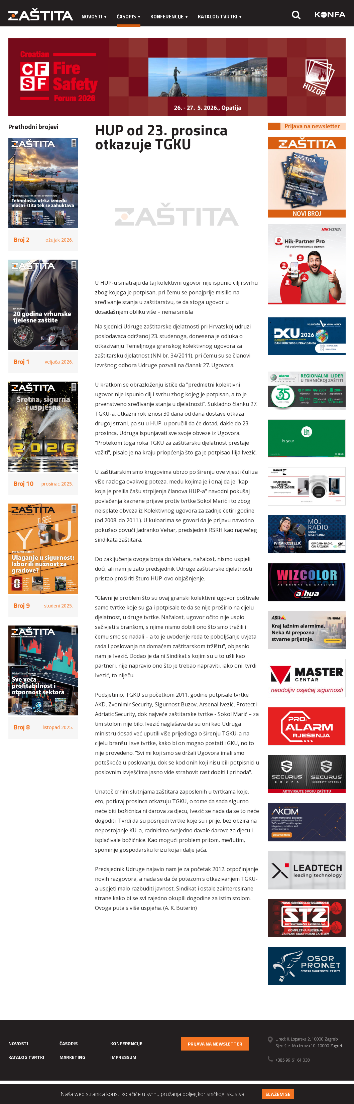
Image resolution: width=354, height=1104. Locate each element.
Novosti (94, 16)
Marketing (95, 30)
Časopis (128, 16)
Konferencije (169, 16)
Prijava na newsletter (215, 1043)
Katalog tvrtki (220, 16)
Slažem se (277, 1094)
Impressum (133, 30)
